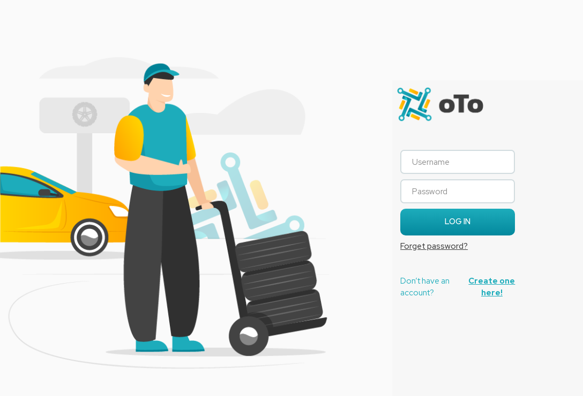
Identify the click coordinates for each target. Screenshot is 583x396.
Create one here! (491, 287)
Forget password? (434, 246)
